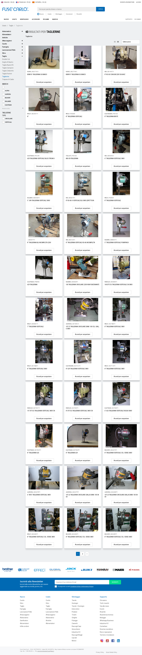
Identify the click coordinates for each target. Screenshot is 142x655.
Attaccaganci (7, 41)
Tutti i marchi (104, 603)
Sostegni (75, 603)
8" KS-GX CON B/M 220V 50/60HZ (115, 74)
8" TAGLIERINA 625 (33, 453)
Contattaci (103, 626)
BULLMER (6, 101)
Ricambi (78, 14)
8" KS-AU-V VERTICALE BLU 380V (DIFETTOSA (80, 200)
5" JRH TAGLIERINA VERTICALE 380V (38, 200)
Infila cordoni (24, 626)
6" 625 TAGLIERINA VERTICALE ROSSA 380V (118, 411)
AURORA (6, 94)
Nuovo (40, 14)
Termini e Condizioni (107, 635)
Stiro (4, 53)
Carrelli (74, 638)
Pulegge (75, 620)
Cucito (4, 44)
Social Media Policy (111, 652)
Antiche (5, 37)
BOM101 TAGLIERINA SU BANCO (37, 74)
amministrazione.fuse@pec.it (45, 651)
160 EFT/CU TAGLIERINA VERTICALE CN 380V (118, 284)
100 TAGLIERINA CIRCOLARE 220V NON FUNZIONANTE (82, 284)
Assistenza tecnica (106, 615)
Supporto (128, 19)
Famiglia (5, 47)
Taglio (11, 26)
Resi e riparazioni (106, 632)
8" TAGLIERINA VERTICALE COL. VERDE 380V (118, 453)
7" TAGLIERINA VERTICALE (35, 326)
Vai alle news (104, 606)
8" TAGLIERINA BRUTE (111, 116)
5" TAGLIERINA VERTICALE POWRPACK (117, 242)
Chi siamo (137, 19)
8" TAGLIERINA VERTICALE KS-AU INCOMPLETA (80, 242)
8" (28, 116)
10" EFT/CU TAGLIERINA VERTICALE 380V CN (41, 411)
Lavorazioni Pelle (26, 612)
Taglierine (5, 76)
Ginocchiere (76, 629)
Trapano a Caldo (8, 79)
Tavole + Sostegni (78, 606)
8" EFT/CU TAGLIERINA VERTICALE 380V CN (79, 411)
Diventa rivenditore (127, 2)
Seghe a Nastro (7, 62)
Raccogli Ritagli (77, 635)
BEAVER (6, 98)
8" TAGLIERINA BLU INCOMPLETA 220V (39, 242)
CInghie (74, 618)
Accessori (68, 14)
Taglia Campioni (7, 68)
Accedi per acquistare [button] (44, 82)
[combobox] (71, 9)
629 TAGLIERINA (32, 284)
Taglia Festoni (7, 74)
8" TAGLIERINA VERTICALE (74, 116)
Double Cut (6, 59)
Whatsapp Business (107, 620)
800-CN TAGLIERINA (72, 158)
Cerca (100, 9)
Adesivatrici (6, 31)
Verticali (7, 122)
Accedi (138, 2)
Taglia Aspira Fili (7, 65)
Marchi (55, 19)
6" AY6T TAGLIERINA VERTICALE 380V (39, 495)
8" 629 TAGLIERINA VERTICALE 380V (77, 369)
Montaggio (57, 14)
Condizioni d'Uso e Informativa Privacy (81, 586)
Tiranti (74, 615)
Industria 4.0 (76, 632)
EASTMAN (7, 105)
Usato (48, 14)
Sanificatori (24, 620)
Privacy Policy (100, 652)
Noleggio (103, 618)
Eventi (102, 609)
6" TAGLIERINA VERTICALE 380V (114, 158)
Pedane (74, 612)
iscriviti (115, 582)
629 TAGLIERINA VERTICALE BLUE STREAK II (40, 158)
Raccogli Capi (76, 626)
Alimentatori (6, 34)
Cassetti (75, 623)
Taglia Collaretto (8, 71)
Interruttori (75, 609)
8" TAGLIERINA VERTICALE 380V (114, 326)
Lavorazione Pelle (8, 50)
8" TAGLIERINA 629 (72, 453)
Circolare (7, 119)
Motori (74, 641)
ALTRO (5, 91)
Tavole (74, 600)
